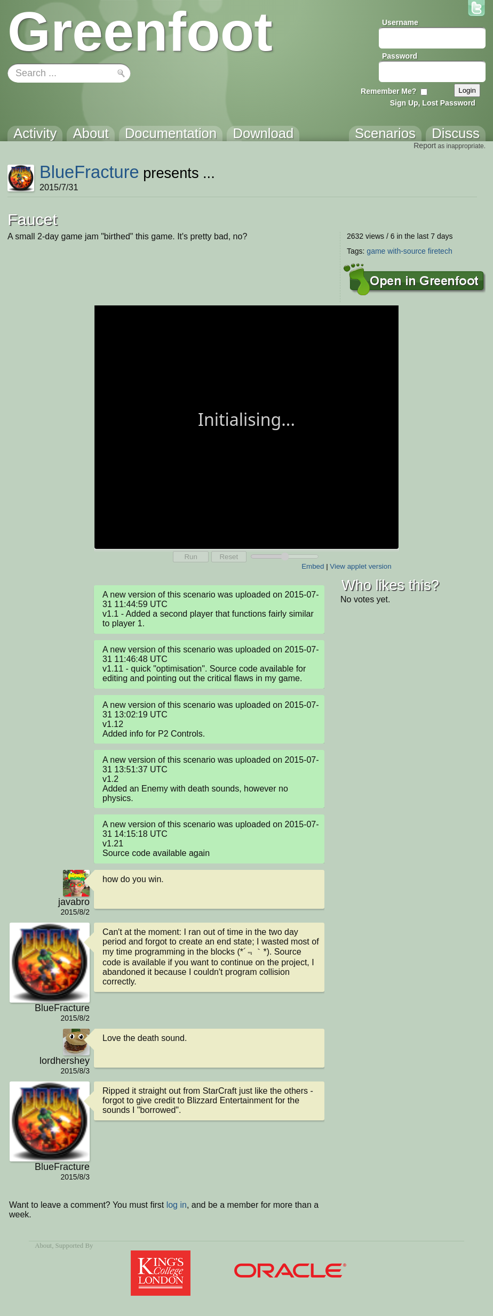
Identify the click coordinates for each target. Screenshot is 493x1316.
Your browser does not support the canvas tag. (246, 426)
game (376, 251)
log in (176, 1204)
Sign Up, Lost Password (432, 103)
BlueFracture (89, 172)
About (43, 1245)
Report (425, 145)
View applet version (360, 566)
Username (400, 22)
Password (399, 56)
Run (190, 557)
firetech (440, 251)
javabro (74, 902)
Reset (228, 557)
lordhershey (64, 1060)
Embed (312, 566)
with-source (406, 251)
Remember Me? (388, 91)
